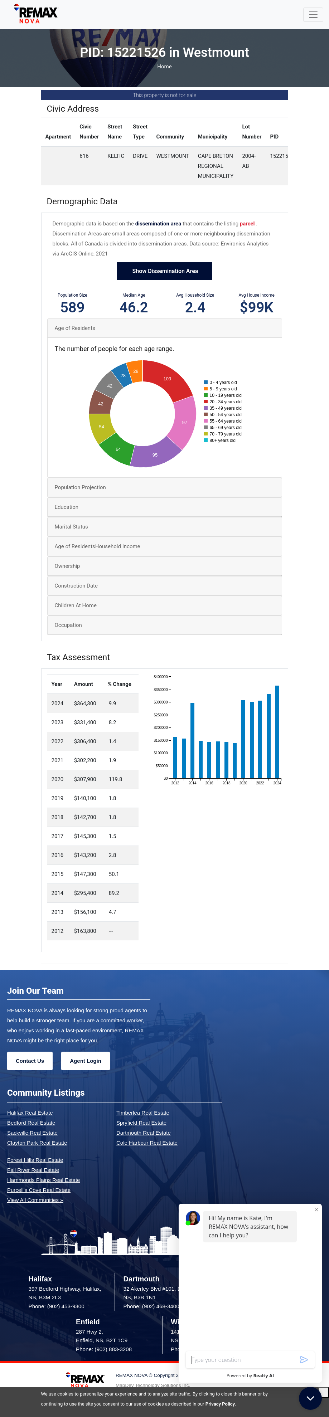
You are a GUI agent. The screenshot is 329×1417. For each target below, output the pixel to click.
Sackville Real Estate (32, 1133)
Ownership (67, 566)
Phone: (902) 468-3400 (151, 1306)
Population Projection (80, 487)
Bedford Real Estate (31, 1123)
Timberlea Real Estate (142, 1113)
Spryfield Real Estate (141, 1123)
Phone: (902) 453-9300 (56, 1306)
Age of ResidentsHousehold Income (97, 546)
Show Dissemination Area (164, 271)
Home (164, 66)
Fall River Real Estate (33, 1170)
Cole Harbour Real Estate (147, 1143)
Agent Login (85, 1061)
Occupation (68, 625)
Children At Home (76, 605)
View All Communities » (35, 1200)
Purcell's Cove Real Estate (39, 1190)
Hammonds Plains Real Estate (43, 1180)
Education (67, 507)
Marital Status (71, 527)
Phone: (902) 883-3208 (104, 1349)
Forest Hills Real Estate (35, 1160)
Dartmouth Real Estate (143, 1133)
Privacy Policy (220, 1404)
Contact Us (30, 1061)
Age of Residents (75, 328)
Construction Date (76, 586)
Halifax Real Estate (30, 1113)
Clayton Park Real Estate (37, 1143)
